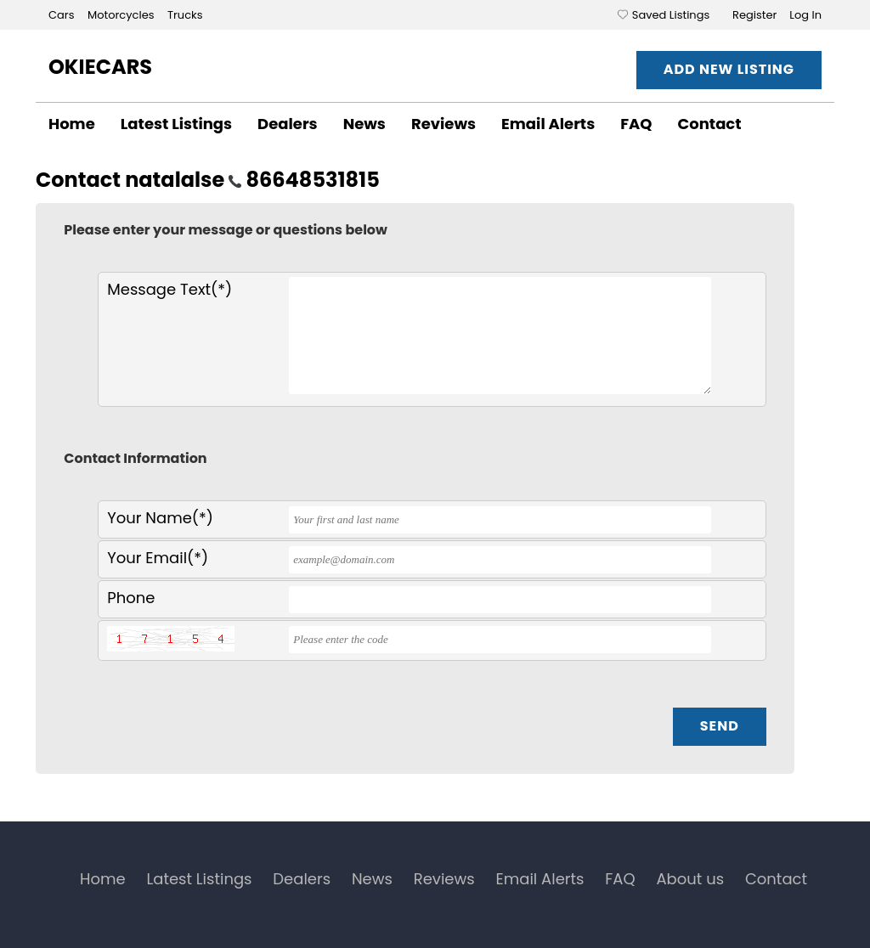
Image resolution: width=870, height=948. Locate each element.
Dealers (287, 123)
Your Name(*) (160, 517)
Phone (131, 597)
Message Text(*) (169, 289)
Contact (710, 123)
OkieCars (100, 67)
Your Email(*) (157, 557)
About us (690, 878)
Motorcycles (122, 15)
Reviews (443, 123)
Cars (62, 15)
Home (71, 123)
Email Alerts (548, 123)
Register (754, 15)
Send (719, 726)
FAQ (636, 123)
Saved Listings (670, 15)
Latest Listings (176, 123)
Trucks (185, 15)
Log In (805, 15)
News (364, 123)
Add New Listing (729, 69)
